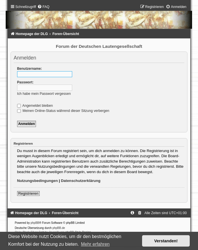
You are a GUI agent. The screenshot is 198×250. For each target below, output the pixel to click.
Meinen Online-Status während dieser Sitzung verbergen (63, 111)
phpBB (35, 222)
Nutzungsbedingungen (37, 181)
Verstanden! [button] (166, 241)
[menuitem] (43, 7)
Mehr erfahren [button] (95, 244)
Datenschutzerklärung (81, 181)
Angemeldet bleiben (35, 106)
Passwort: (25, 82)
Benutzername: (29, 69)
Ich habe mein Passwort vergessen (44, 94)
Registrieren (28, 193)
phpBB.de (58, 227)
